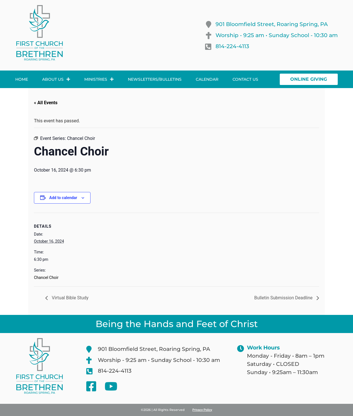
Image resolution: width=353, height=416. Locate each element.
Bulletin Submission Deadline (284, 297)
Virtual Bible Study (70, 297)
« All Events (45, 102)
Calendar (207, 79)
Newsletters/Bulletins (155, 79)
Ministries (99, 79)
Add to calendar (63, 197)
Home (21, 79)
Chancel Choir (46, 277)
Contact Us (245, 79)
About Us (56, 79)
